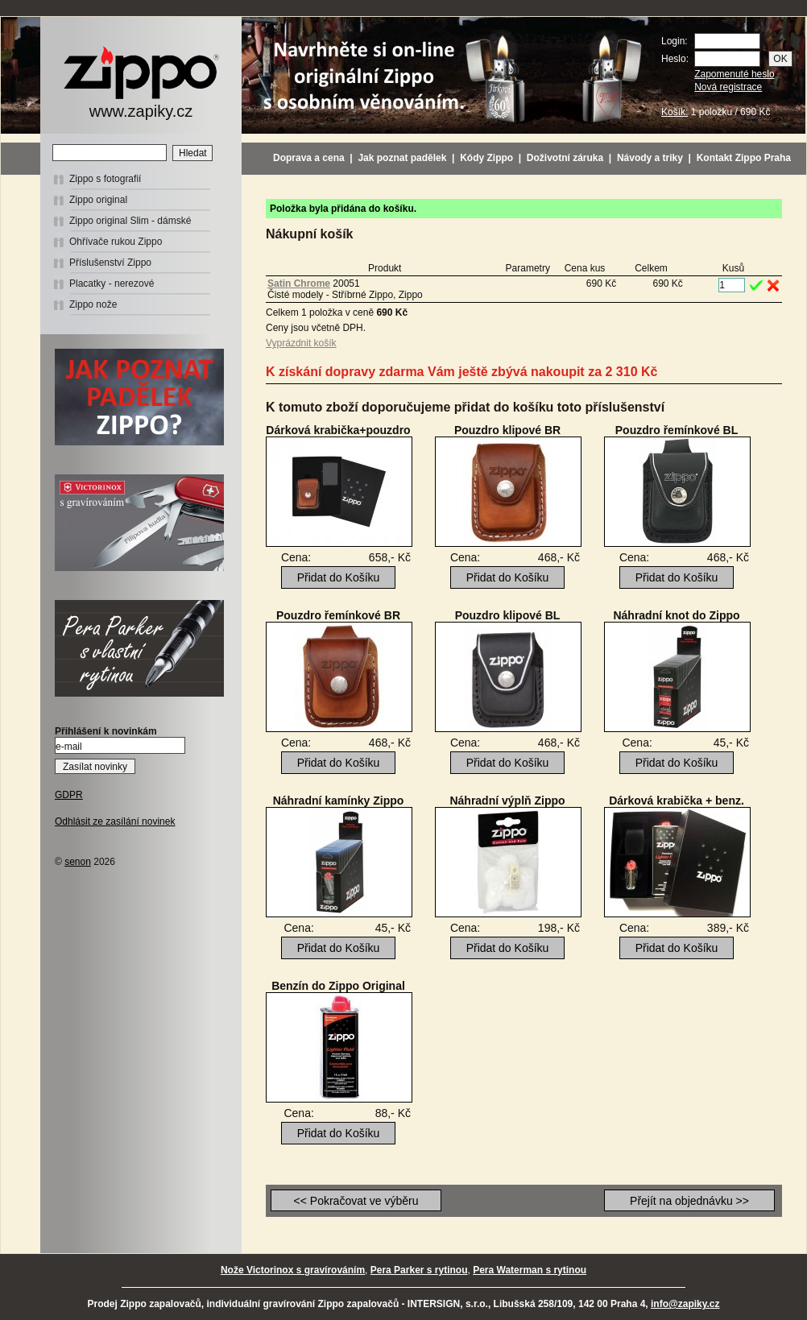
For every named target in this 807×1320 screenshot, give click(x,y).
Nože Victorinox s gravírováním (293, 1270)
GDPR (69, 795)
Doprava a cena (309, 157)
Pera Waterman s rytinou (529, 1270)
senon (77, 861)
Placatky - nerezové (111, 283)
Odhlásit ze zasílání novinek (115, 821)
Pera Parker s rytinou (419, 1270)
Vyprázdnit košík (301, 343)
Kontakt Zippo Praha (744, 157)
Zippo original (98, 199)
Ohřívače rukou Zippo (115, 241)
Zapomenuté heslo (734, 74)
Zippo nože (93, 304)
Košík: (674, 112)
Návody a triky (650, 157)
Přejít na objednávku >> (689, 1200)
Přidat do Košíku (338, 577)
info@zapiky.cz (685, 1304)
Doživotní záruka (565, 157)
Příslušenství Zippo (110, 262)
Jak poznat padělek (402, 157)
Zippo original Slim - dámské (130, 220)
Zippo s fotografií (105, 178)
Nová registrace (728, 87)
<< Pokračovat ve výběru (356, 1200)
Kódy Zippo (486, 157)
